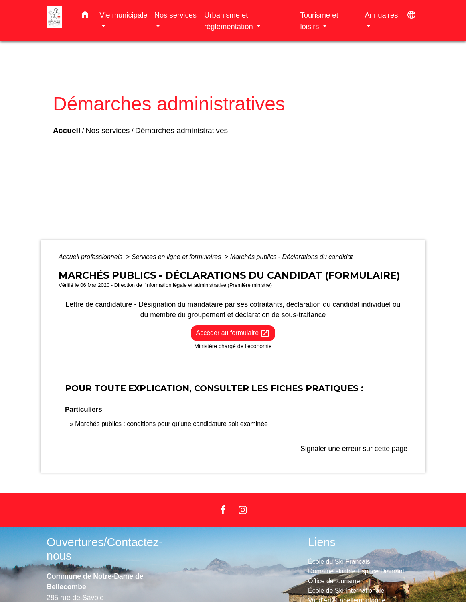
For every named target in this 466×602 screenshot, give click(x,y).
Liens (322, 542)
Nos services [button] (175, 15)
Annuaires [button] (381, 15)
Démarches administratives (181, 130)
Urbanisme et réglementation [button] (229, 21)
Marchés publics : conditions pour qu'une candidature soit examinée (171, 423)
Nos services (108, 130)
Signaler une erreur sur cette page (353, 449)
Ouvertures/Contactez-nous (105, 549)
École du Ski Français (339, 561)
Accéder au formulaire (233, 333)
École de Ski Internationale (346, 590)
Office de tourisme (334, 581)
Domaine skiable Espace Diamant (356, 571)
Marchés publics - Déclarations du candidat (291, 256)
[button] (85, 16)
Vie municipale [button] (123, 15)
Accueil (66, 130)
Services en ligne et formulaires (177, 256)
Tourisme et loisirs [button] (319, 21)
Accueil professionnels (91, 256)
